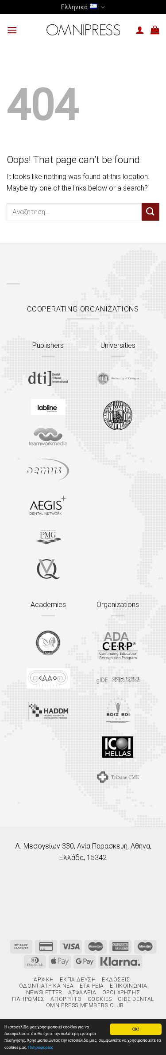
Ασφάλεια (82, 992)
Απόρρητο (65, 999)
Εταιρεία (92, 986)
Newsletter (44, 992)
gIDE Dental (136, 999)
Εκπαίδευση (78, 980)
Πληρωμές (28, 999)
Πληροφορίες (40, 1048)
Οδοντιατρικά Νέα (46, 986)
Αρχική (44, 980)
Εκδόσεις (116, 980)
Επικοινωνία (128, 986)
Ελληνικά (83, 7)
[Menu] (12, 30)
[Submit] (150, 211)
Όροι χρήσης (121, 992)
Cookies (100, 999)
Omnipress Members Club (84, 1005)
